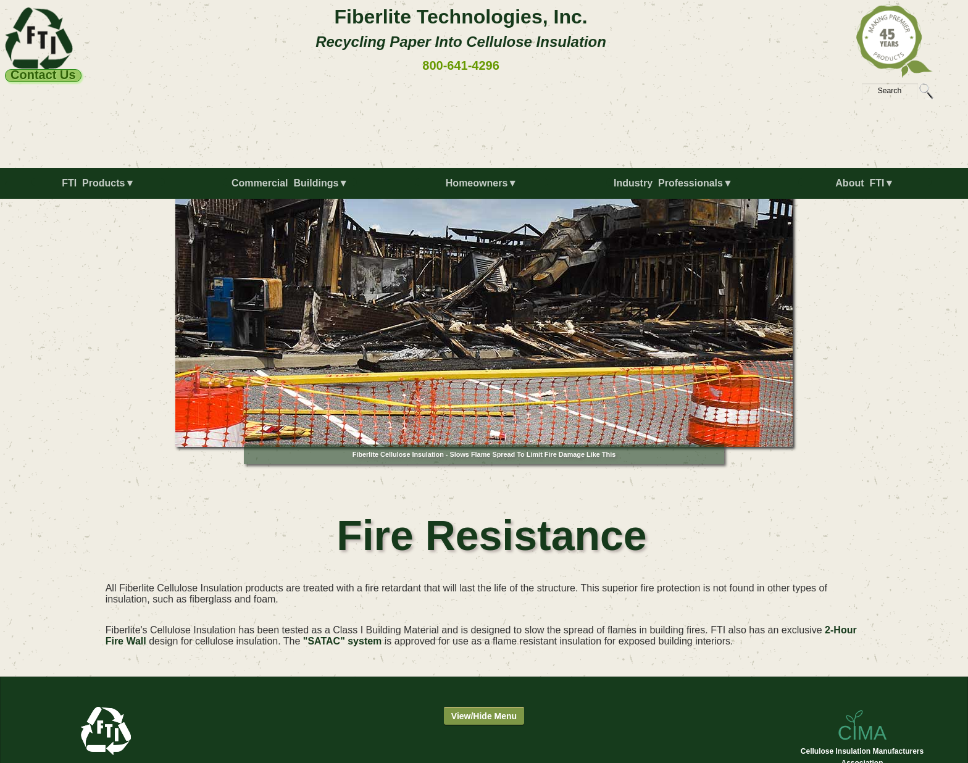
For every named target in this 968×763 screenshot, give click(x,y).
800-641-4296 (460, 65)
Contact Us (43, 75)
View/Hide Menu (484, 716)
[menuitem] (100, 188)
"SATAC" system (342, 641)
